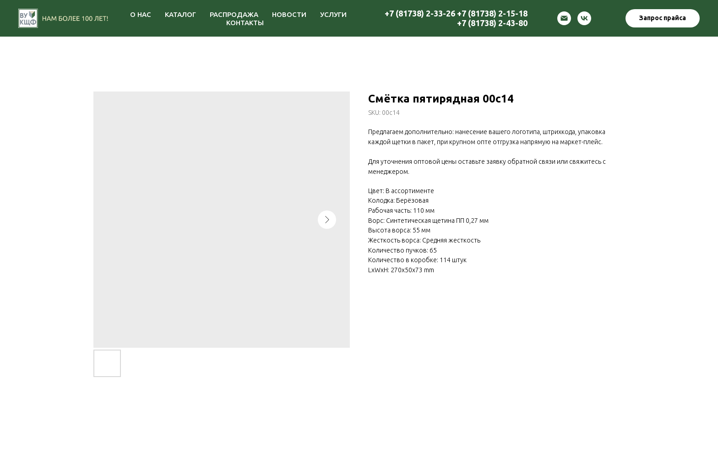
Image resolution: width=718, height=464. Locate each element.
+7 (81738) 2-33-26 (420, 13)
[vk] (584, 18)
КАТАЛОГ (180, 14)
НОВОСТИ (289, 14)
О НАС (140, 14)
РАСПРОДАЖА (234, 14)
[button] (663, 18)
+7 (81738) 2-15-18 (492, 13)
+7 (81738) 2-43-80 (492, 22)
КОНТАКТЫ (245, 23)
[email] (564, 18)
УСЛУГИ (333, 14)
